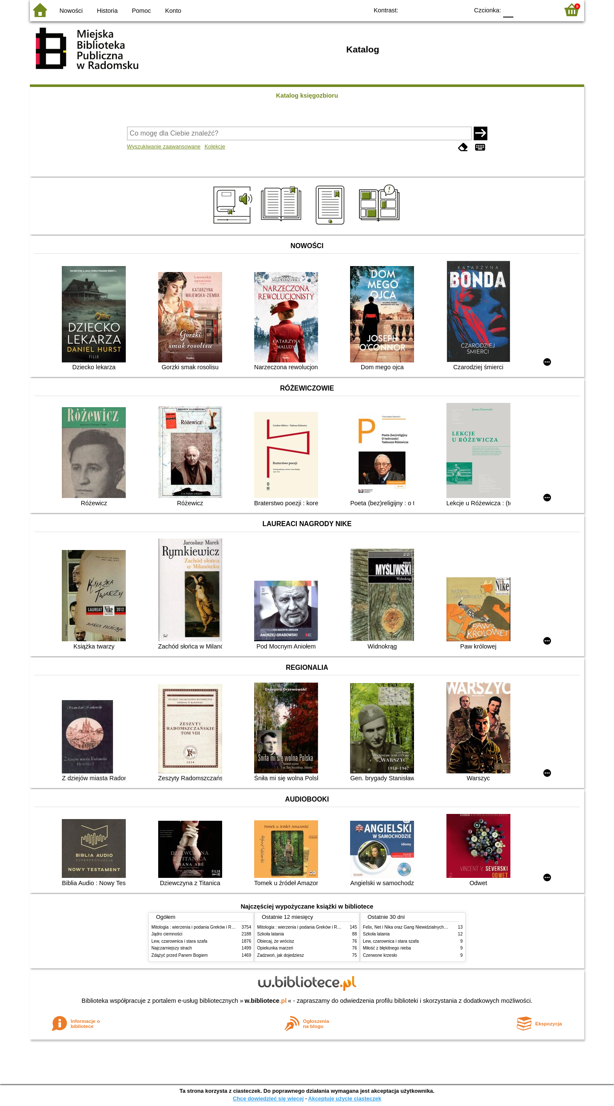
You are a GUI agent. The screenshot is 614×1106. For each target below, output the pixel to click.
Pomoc (141, 10)
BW (425, 9)
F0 (508, 9)
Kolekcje (215, 146)
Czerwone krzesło (380, 955)
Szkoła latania (270, 934)
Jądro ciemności (166, 934)
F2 (543, 9)
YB (442, 9)
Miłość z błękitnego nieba (387, 948)
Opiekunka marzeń (275, 948)
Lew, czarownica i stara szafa (179, 941)
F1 (523, 9)
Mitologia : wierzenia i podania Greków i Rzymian (198, 927)
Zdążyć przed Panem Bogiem (179, 955)
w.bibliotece (266, 1000)
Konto (173, 10)
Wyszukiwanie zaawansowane (164, 146)
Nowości (71, 10)
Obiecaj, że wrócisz (275, 941)
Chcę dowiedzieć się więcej (268, 1098)
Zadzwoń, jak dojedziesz (280, 955)
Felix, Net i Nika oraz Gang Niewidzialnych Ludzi (409, 927)
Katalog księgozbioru (307, 95)
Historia (107, 10)
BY (459, 9)
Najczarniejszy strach (171, 948)
